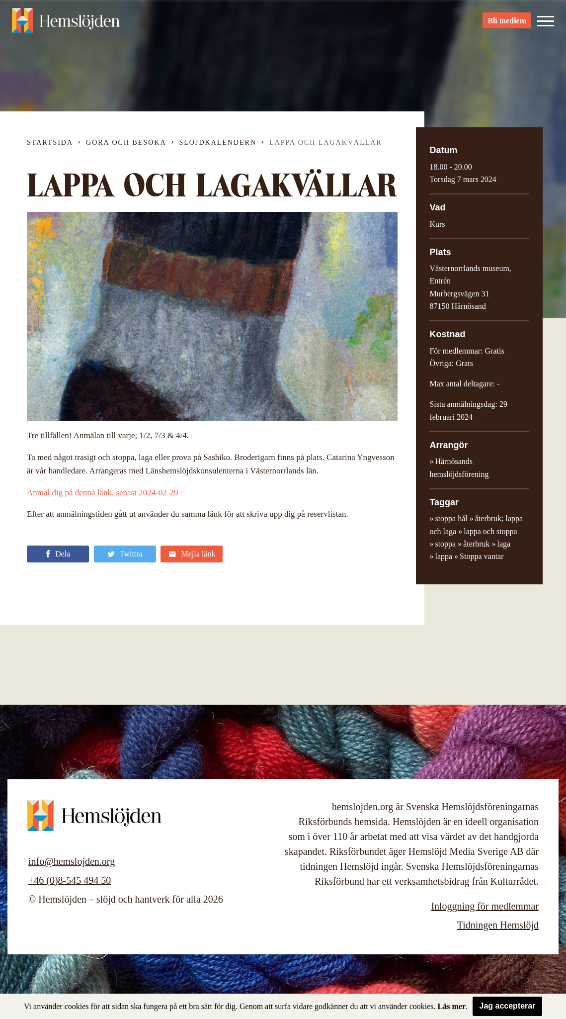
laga (504, 544)
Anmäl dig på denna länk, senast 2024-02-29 (102, 492)
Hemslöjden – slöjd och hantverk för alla (66, 24)
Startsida (50, 142)
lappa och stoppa (490, 531)
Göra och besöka (126, 142)
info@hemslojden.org (71, 861)
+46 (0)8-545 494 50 (69, 880)
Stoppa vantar (481, 556)
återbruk (476, 544)
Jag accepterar (508, 1006)
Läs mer (452, 1006)
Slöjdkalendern (218, 142)
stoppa (445, 544)
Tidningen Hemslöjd (498, 925)
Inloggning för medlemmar (485, 906)
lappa (443, 556)
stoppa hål (451, 518)
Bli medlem (506, 25)
